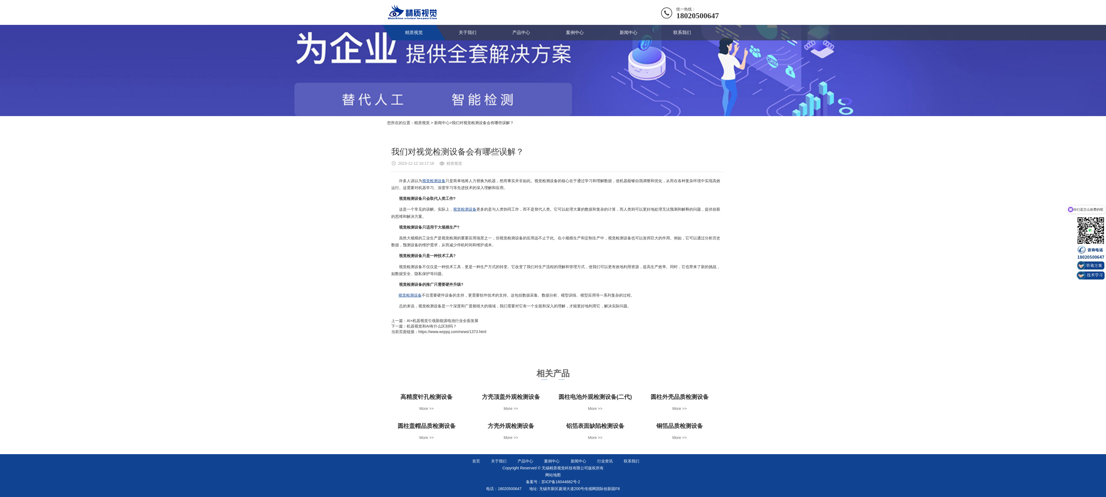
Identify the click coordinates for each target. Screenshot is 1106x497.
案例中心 (575, 32)
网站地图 (553, 475)
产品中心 (521, 32)
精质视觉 (414, 32)
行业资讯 (605, 461)
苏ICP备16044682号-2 (560, 482)
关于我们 (467, 32)
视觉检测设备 (433, 181)
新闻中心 (628, 32)
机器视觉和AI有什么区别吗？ (432, 326)
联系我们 (682, 32)
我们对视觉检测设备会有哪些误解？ (483, 123)
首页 (476, 461)
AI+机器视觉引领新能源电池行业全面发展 (442, 320)
